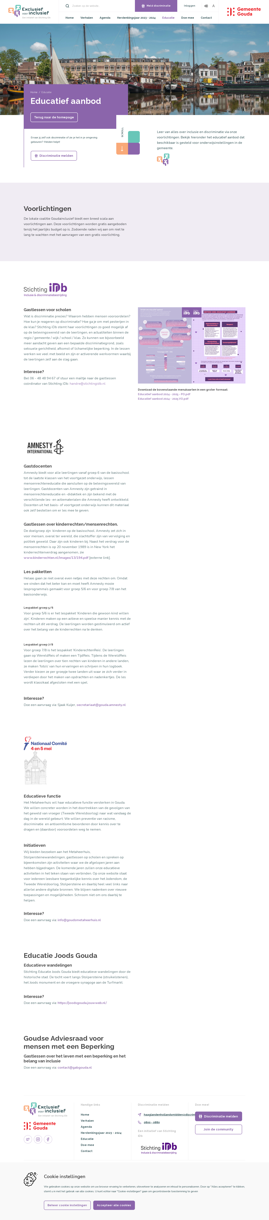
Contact (206, 17)
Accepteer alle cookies (114, 1205)
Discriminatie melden (56, 155)
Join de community (219, 1129)
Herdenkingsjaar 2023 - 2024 (136, 17)
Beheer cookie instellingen (67, 1205)
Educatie (168, 17)
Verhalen (86, 17)
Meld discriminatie (159, 5)
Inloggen (189, 5)
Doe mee (187, 17)
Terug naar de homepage (54, 117)
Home (70, 17)
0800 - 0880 (152, 1122)
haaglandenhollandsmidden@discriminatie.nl (175, 1114)
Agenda (105, 17)
